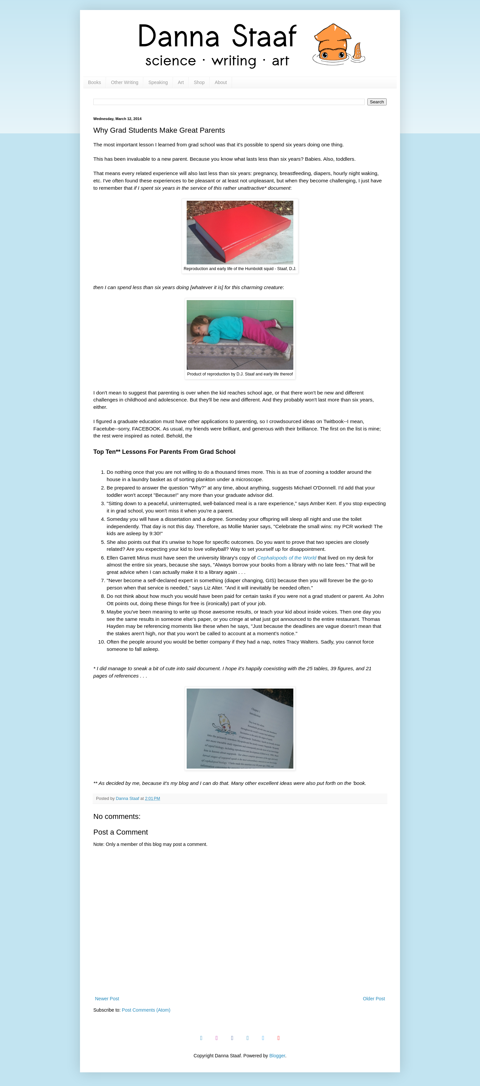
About (221, 82)
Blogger (277, 1055)
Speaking (158, 82)
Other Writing (124, 82)
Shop (199, 82)
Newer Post (107, 998)
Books (94, 82)
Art (181, 82)
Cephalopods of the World (286, 558)
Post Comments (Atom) (146, 1010)
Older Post (374, 998)
